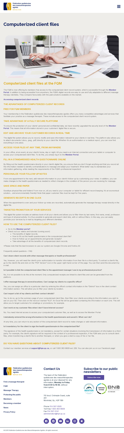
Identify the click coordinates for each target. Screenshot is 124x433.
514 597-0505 (56, 406)
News (6, 407)
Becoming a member (12, 403)
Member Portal (71, 155)
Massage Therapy (11, 390)
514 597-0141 (53, 411)
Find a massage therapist (14, 382)
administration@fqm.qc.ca (54, 414)
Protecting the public (12, 394)
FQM (6, 386)
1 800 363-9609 (58, 409)
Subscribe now (93, 377)
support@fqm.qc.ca (40, 348)
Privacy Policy (9, 412)
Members (8, 399)
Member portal (22, 229)
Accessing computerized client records (21, 99)
